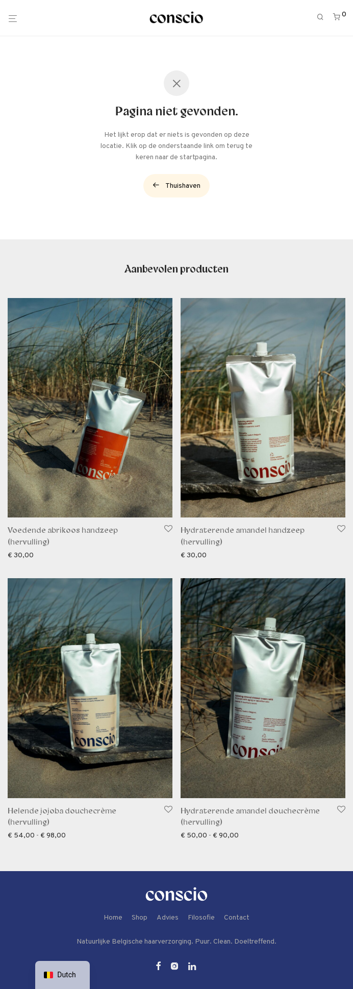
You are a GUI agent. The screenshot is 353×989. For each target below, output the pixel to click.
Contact (236, 917)
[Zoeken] (324, 17)
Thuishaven (176, 185)
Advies (168, 917)
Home (113, 917)
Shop (139, 917)
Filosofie (201, 917)
